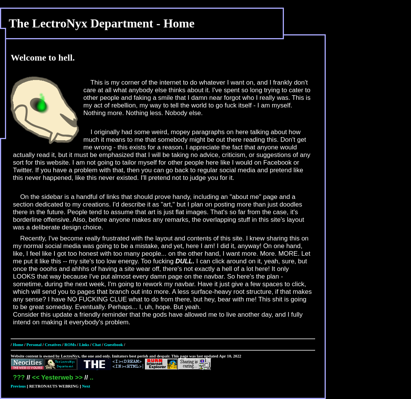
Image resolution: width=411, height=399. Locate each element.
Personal (33, 344)
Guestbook (113, 344)
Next (86, 386)
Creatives (53, 344)
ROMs (70, 344)
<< (36, 377)
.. (91, 377)
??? (19, 377)
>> (79, 377)
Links (84, 344)
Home (18, 344)
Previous (18, 386)
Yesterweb (57, 377)
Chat (96, 344)
